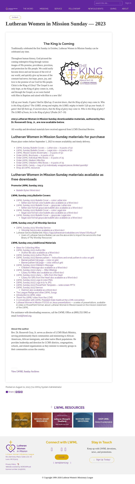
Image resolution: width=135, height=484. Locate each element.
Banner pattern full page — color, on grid (39, 260)
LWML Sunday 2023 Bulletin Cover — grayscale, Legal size (43, 215)
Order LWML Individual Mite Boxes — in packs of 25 (40, 158)
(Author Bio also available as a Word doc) (40, 252)
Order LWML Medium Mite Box (30, 160)
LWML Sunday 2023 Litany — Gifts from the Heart (39, 275)
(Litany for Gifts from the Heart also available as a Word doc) (49, 277)
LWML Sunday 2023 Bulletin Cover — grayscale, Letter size (43, 205)
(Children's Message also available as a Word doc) (44, 267)
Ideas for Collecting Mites (28, 247)
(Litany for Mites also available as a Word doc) (42, 272)
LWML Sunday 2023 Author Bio (30, 250)
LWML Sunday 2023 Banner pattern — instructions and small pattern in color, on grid (55, 257)
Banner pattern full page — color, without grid (42, 262)
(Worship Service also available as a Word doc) (42, 230)
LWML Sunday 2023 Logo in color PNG (34, 280)
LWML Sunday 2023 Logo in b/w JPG (33, 282)
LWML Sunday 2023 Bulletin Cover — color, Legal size (41, 210)
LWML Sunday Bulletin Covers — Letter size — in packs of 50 (44, 148)
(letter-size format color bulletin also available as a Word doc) (49, 203)
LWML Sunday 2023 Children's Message (34, 265)
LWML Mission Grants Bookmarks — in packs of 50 (39, 153)
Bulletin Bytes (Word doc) (28, 190)
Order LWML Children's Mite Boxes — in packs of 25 (40, 163)
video (28, 295)
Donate (62, 457)
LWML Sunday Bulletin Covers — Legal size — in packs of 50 (44, 150)
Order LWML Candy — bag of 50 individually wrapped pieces (52, 165)
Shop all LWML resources (28, 168)
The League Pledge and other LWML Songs (36, 292)
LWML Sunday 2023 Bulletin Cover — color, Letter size (41, 200)
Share (10, 392)
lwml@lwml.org (24, 316)
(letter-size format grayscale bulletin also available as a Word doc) (51, 208)
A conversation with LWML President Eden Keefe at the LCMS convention (50, 300)
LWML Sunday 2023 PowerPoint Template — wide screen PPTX (45, 285)
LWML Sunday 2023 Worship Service (33, 228)
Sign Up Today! (101, 459)
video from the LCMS (34, 297)
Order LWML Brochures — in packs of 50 (35, 155)
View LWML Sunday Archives (25, 371)
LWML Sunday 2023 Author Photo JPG (34, 255)
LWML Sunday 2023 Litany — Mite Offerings (36, 270)
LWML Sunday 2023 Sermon (29, 287)
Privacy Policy (11, 464)
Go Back (15, 17)
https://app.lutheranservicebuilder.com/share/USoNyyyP (69, 233)
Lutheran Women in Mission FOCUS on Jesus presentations (43, 302)
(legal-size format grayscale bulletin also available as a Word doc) (51, 218)
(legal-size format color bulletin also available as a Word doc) (49, 213)
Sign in (128, 3)
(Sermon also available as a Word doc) (39, 290)
